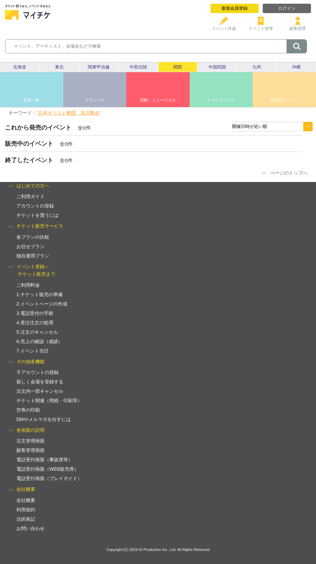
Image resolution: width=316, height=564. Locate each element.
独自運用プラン (32, 255)
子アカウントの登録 (37, 372)
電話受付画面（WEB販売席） (47, 469)
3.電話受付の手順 (34, 313)
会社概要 (25, 500)
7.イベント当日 (32, 351)
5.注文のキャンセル (37, 332)
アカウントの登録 (35, 205)
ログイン (287, 8)
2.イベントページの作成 (41, 304)
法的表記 (25, 519)
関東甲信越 (99, 66)
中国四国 (217, 66)
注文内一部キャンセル (39, 391)
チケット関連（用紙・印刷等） (49, 400)
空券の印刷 (28, 410)
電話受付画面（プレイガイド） (49, 478)
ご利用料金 (28, 285)
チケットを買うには (37, 215)
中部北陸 (138, 66)
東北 (59, 66)
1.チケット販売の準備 (39, 294)
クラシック (95, 100)
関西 (177, 66)
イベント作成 (224, 26)
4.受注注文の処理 (34, 322)
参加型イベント (284, 100)
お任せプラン (30, 246)
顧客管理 (298, 26)
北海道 (19, 66)
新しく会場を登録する (39, 381)
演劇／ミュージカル (158, 100)
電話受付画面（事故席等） (44, 459)
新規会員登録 (235, 8)
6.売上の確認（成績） (39, 341)
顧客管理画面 (30, 450)
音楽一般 (31, 100)
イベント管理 (261, 26)
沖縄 (296, 66)
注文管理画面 (30, 440)
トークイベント (221, 100)
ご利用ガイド (30, 196)
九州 (256, 66)
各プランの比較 (32, 237)
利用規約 (25, 509)
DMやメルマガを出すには (43, 419)
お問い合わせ (30, 528)
